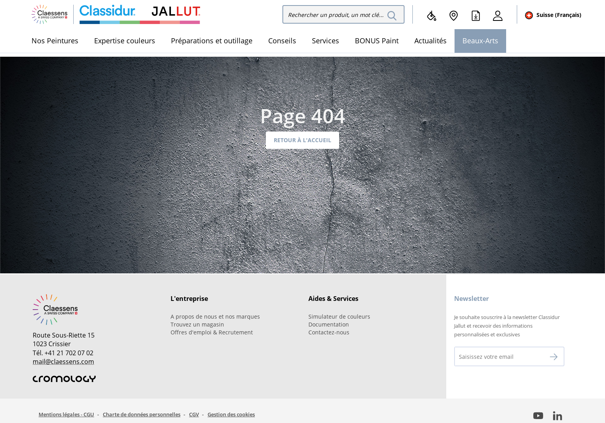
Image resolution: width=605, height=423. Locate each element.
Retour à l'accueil (302, 140)
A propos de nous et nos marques (215, 316)
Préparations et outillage (211, 40)
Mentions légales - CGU (66, 414)
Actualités (430, 40)
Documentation (328, 324)
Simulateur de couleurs (339, 316)
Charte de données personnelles (141, 414)
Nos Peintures (55, 40)
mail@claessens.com (63, 361)
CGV (194, 414)
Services (325, 40)
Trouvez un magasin (197, 324)
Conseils (282, 40)
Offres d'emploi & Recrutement (212, 332)
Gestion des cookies (231, 414)
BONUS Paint (377, 40)
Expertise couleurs (124, 40)
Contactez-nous (328, 332)
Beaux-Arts (480, 40)
